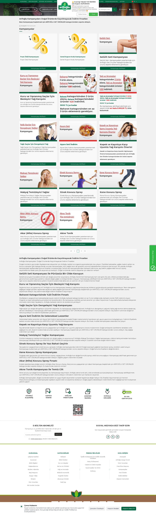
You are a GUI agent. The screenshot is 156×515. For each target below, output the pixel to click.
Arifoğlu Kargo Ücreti (123, 460)
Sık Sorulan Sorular (33, 485)
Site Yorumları (33, 482)
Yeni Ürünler (123, 473)
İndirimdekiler (122, 476)
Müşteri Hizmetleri (123, 479)
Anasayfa (22, 25)
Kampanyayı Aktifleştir (38, 68)
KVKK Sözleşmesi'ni (36, 439)
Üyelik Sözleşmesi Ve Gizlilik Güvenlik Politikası (93, 457)
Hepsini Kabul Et (129, 508)
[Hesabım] (123, 9)
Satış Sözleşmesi (93, 462)
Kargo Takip (33, 476)
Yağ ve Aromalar (106, 96)
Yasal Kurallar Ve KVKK (92, 468)
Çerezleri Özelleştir (97, 508)
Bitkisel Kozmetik (63, 473)
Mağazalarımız (33, 466)
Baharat (63, 97)
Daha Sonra (82, 14)
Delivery (93, 471)
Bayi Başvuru (33, 473)
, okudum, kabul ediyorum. (43, 439)
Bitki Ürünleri (63, 460)
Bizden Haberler (33, 469)
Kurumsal (23, 1)
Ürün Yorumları (123, 463)
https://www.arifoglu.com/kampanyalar (34, 380)
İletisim (122, 1)
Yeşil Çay (63, 482)
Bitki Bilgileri (33, 1)
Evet (93, 14)
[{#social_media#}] (108, 437)
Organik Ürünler (63, 476)
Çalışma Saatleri (33, 457)
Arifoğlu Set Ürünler (51, 9)
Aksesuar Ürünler (63, 479)
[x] (113, 437)
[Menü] (28, 9)
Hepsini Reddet (113, 508)
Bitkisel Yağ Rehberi (45, 1)
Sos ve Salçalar (63, 463)
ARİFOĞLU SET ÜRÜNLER (55, 22)
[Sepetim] (133, 9)
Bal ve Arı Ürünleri (63, 466)
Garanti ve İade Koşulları (93, 465)
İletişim (33, 479)
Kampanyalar (122, 469)
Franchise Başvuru (111, 1)
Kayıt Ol (58, 434)
